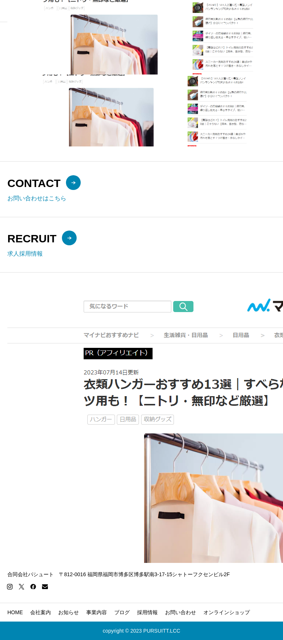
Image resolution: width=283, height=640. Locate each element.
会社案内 (40, 612)
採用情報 (147, 612)
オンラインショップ (226, 612)
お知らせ (68, 612)
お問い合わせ (180, 612)
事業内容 (96, 612)
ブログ (122, 612)
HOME (15, 612)
